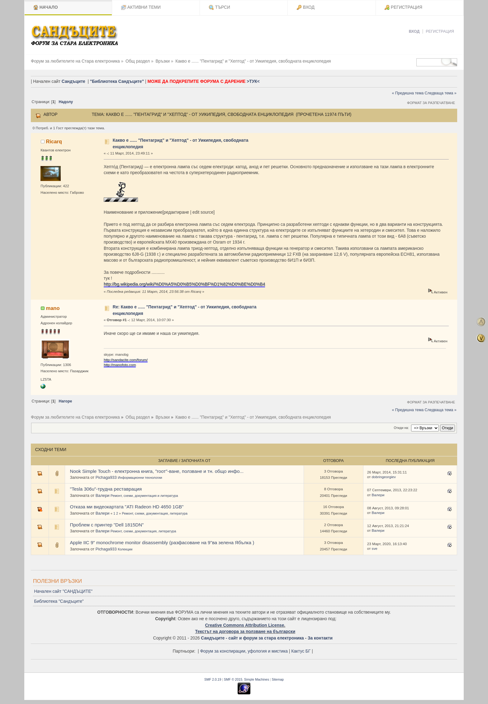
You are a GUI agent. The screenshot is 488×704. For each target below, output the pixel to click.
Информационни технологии (140, 477)
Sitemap (278, 679)
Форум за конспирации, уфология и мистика (244, 651)
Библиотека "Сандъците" (58, 601)
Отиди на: (401, 428)
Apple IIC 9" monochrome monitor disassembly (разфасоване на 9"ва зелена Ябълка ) (162, 542)
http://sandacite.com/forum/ (126, 360)
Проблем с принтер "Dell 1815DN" (107, 524)
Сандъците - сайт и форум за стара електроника (252, 638)
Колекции (125, 549)
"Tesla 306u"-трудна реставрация (106, 489)
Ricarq (54, 141)
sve (374, 548)
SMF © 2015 (233, 679)
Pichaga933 (106, 477)
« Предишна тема (408, 93)
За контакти (320, 638)
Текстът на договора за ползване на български (245, 631)
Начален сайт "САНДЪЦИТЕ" (63, 591)
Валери (103, 495)
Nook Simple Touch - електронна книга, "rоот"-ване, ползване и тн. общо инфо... (157, 471)
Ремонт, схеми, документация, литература (154, 513)
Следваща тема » (441, 93)
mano (52, 308)
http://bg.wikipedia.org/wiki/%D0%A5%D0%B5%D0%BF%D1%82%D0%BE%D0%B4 (184, 284)
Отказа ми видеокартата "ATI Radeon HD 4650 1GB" (127, 506)
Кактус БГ (300, 651)
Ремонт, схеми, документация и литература (144, 495)
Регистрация (440, 31)
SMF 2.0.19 (212, 679)
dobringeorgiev (384, 477)
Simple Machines (256, 679)
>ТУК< (253, 81)
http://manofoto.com (120, 365)
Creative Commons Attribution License (244, 625)
